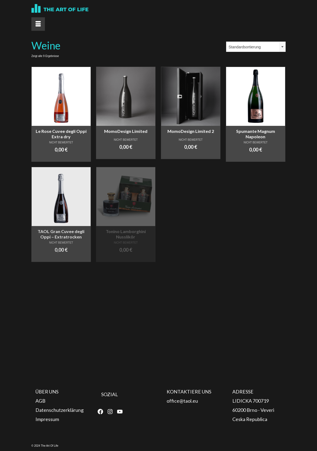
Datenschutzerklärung (59, 410)
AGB (40, 401)
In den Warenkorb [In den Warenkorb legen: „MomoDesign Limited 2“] (190, 154)
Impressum (47, 419)
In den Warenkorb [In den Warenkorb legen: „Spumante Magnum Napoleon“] (255, 157)
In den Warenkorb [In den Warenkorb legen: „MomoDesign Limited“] (125, 154)
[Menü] (38, 24)
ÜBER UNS (46, 392)
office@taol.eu (182, 401)
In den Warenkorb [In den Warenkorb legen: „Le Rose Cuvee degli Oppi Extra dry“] (61, 157)
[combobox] (256, 47)
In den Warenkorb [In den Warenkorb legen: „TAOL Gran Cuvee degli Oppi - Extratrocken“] (61, 257)
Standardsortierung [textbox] (245, 47)
